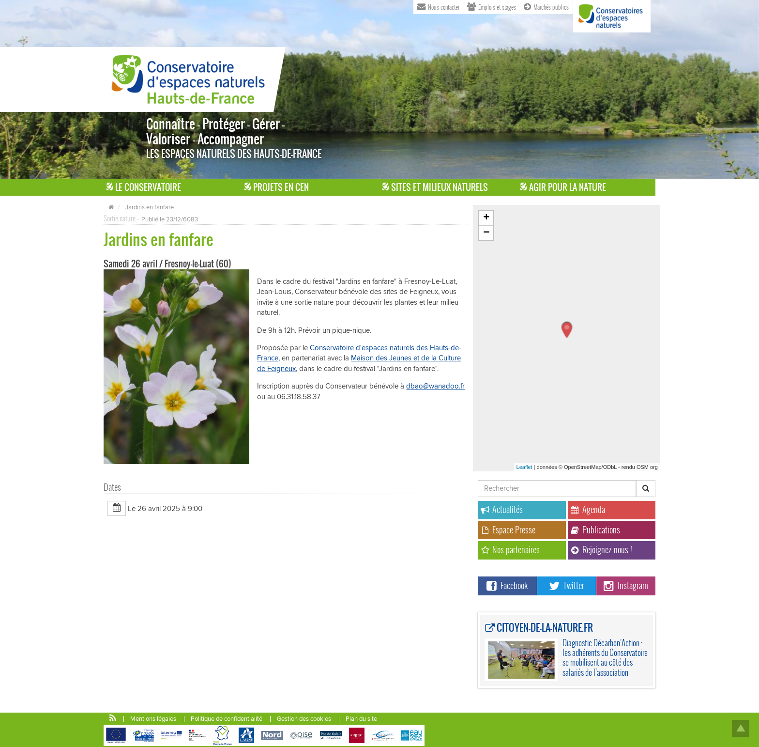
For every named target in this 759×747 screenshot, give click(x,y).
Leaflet (524, 467)
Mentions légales (153, 719)
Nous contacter (438, 6)
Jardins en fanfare (149, 207)
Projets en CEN (276, 187)
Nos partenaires (510, 549)
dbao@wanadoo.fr (435, 386)
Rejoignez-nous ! (601, 549)
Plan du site (361, 719)
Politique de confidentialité (226, 719)
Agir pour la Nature (563, 187)
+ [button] (486, 218)
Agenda (588, 509)
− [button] (486, 233)
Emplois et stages (491, 6)
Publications (595, 529)
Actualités (502, 509)
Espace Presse (508, 529)
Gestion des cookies (304, 719)
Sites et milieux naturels (435, 187)
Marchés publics (546, 6)
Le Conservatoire (143, 187)
